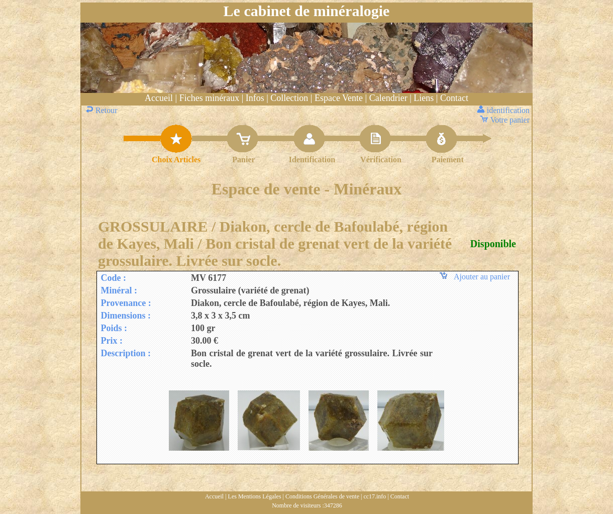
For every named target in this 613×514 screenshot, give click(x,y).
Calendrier (388, 98)
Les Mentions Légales (254, 496)
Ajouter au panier (476, 276)
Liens (424, 98)
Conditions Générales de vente (322, 496)
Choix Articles (176, 159)
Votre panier (505, 120)
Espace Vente (339, 98)
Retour (102, 110)
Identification (312, 159)
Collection (289, 98)
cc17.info (374, 496)
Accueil (159, 98)
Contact (454, 98)
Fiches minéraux (209, 98)
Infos (255, 98)
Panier (243, 159)
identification (504, 110)
